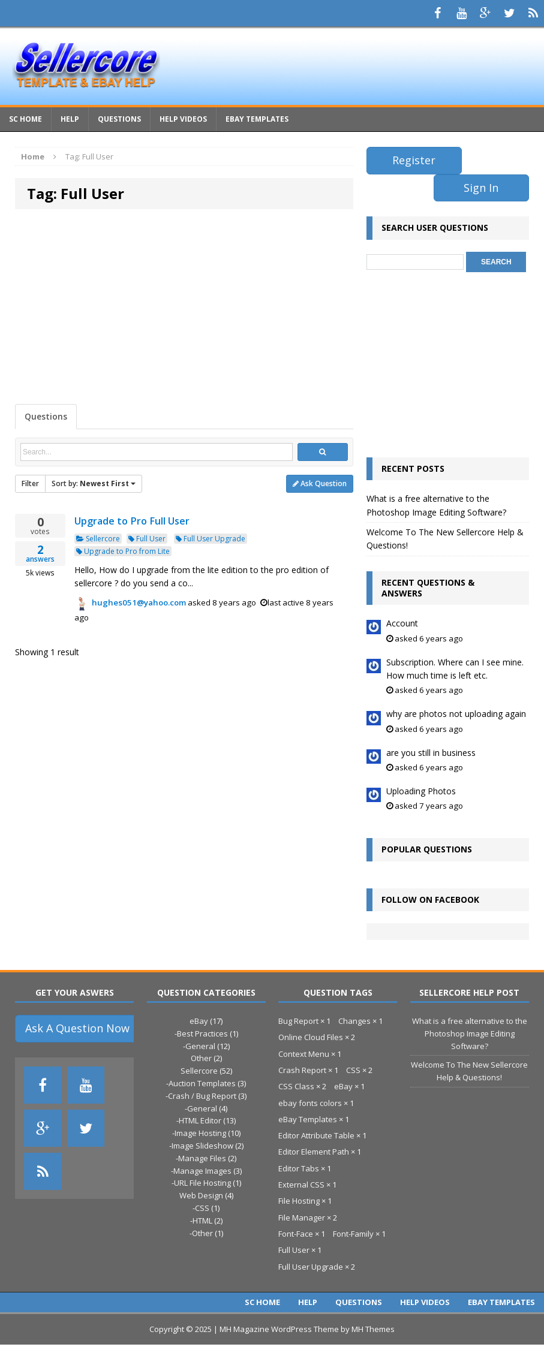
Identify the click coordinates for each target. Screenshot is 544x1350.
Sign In (481, 187)
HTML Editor (200, 1120)
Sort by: (94, 483)
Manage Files (202, 1158)
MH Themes (373, 1329)
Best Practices (202, 1033)
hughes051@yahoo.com (139, 602)
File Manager (301, 1217)
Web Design (201, 1195)
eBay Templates (257, 119)
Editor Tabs (298, 1168)
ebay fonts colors (310, 1103)
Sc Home (25, 119)
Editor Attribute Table (316, 1135)
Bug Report (298, 1020)
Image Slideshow (202, 1145)
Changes (354, 1020)
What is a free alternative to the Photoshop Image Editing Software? (469, 1033)
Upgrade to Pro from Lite (123, 551)
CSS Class (296, 1086)
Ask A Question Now (77, 1028)
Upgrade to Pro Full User (132, 521)
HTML (202, 1220)
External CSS (301, 1184)
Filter (30, 483)
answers (40, 553)
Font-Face (295, 1233)
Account (402, 623)
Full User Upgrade (210, 539)
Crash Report (302, 1070)
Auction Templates (202, 1083)
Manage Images (202, 1170)
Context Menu (303, 1053)
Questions (119, 119)
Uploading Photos (421, 791)
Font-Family (353, 1233)
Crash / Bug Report (202, 1095)
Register (413, 160)
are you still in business (431, 752)
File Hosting (299, 1200)
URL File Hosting (202, 1182)
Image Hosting (200, 1133)
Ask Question (320, 483)
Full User (147, 539)
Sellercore (98, 539)
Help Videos (183, 119)
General (200, 1046)
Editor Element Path (313, 1151)
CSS (202, 1208)
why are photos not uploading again (456, 713)
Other (201, 1058)
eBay (199, 1020)
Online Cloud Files (310, 1037)
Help (70, 119)
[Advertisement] (184, 305)
